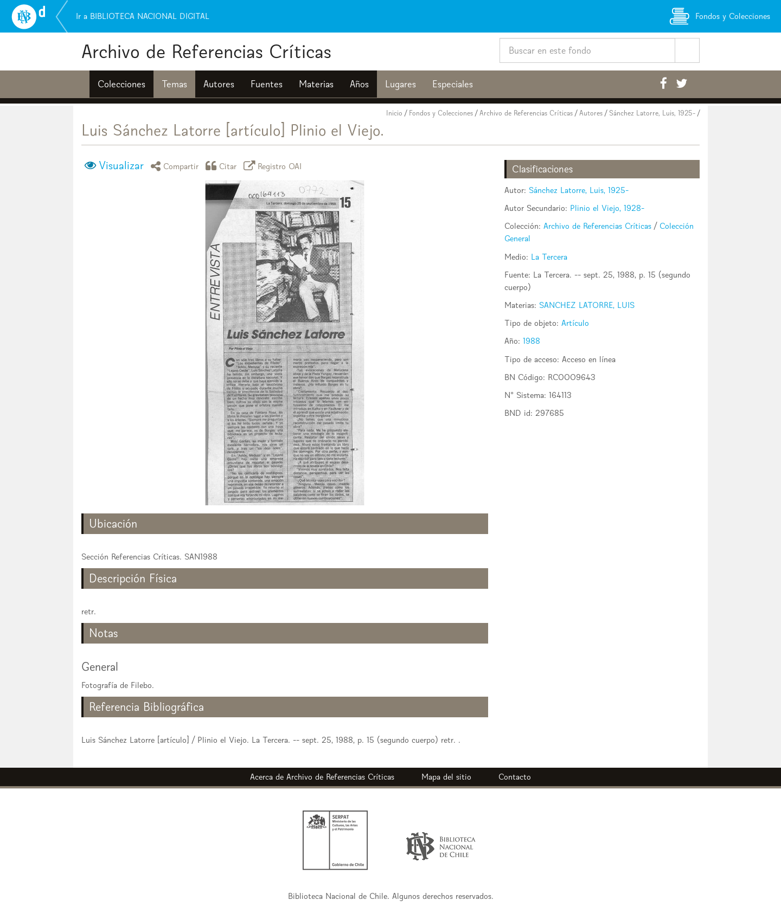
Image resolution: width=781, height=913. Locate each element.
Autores (218, 84)
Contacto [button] (514, 776)
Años (359, 84)
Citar (223, 165)
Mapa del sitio (446, 776)
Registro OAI (274, 165)
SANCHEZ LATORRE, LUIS (587, 305)
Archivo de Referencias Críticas (206, 51)
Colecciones (121, 84)
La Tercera (549, 257)
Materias (316, 84)
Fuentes (267, 84)
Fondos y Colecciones (441, 113)
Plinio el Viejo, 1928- (607, 208)
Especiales (452, 84)
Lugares (400, 84)
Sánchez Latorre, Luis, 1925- (652, 113)
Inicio (394, 113)
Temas (174, 84)
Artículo (575, 323)
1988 (531, 341)
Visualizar (121, 165)
